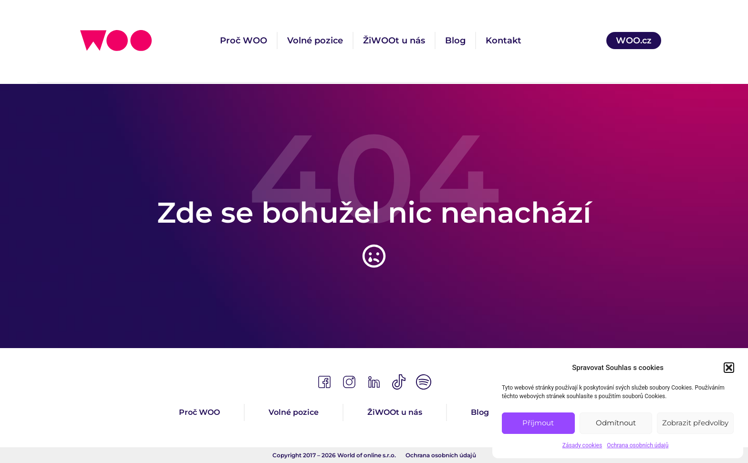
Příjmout (538, 422)
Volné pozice (315, 40)
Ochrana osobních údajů (637, 445)
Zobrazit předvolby (695, 422)
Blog (455, 40)
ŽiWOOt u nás (394, 40)
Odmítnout (616, 422)
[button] (729, 367)
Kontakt (503, 40)
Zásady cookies (582, 445)
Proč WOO (243, 40)
